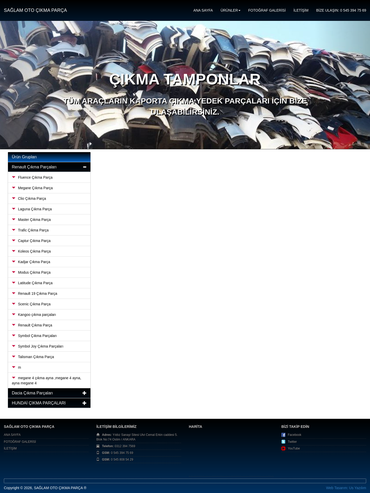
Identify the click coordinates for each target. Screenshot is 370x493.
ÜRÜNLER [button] (230, 10)
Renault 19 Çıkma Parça (34, 293)
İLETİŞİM (300, 10)
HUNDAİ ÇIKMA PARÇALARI (39, 403)
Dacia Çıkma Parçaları (32, 393)
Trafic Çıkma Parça (30, 230)
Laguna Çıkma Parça (32, 209)
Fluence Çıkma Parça (32, 177)
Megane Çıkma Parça (32, 188)
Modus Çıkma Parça (31, 272)
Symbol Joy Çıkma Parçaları (37, 346)
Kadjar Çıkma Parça (31, 262)
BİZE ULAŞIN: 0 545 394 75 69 (341, 10)
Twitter (292, 442)
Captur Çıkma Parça (31, 241)
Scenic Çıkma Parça (31, 304)
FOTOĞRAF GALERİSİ (267, 10)
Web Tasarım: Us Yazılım (346, 488)
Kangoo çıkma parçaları (34, 315)
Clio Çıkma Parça (29, 198)
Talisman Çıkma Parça (33, 357)
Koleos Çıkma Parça (31, 251)
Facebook (294, 435)
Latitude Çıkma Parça (32, 283)
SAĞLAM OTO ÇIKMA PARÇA (35, 10)
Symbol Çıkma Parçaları (34, 336)
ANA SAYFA (203, 10)
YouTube (294, 448)
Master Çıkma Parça (31, 220)
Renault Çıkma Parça (32, 325)
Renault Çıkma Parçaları (34, 167)
